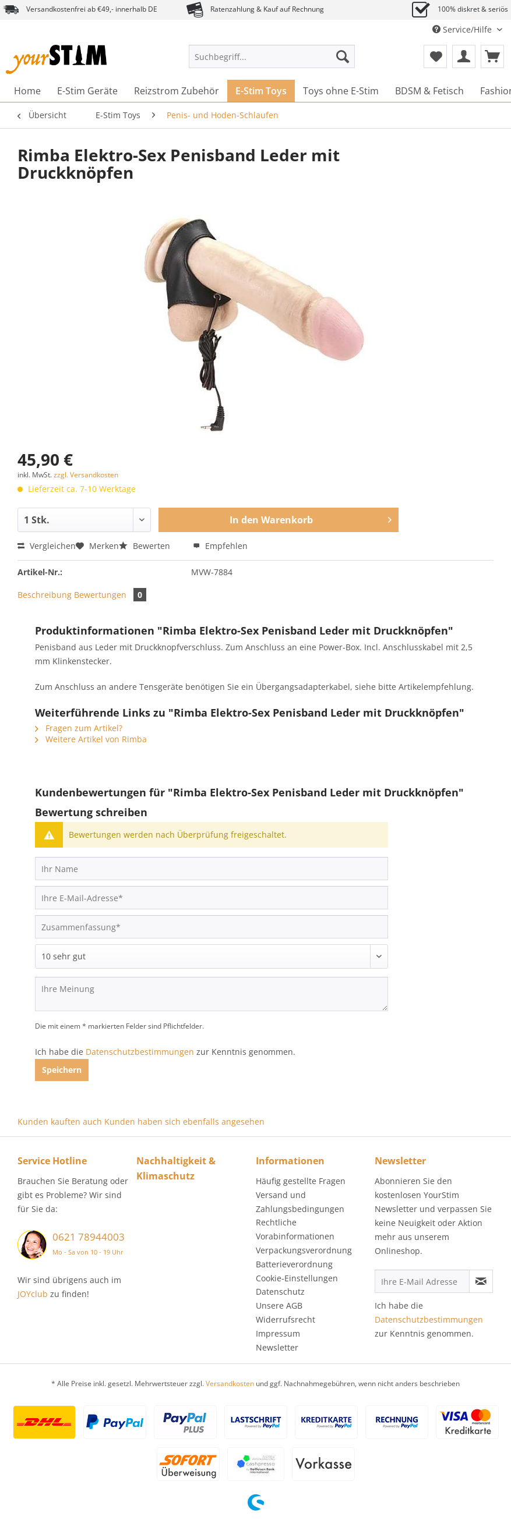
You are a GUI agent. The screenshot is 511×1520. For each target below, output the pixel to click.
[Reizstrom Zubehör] (176, 91)
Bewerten (145, 545)
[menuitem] (272, 62)
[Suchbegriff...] (272, 56)
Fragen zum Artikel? (78, 728)
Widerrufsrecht (285, 1319)
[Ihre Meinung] (211, 994)
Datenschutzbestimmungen (140, 1051)
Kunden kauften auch (59, 1121)
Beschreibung (44, 594)
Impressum (278, 1333)
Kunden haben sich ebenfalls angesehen (184, 1121)
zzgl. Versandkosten (86, 475)
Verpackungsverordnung (304, 1250)
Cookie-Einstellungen (297, 1278)
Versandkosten (230, 1383)
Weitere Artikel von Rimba (91, 739)
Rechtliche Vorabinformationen (295, 1229)
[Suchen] (342, 56)
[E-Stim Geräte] (87, 91)
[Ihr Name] (211, 868)
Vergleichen (46, 545)
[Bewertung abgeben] (211, 956)
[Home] (27, 91)
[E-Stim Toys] (261, 91)
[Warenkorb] (492, 56)
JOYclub (32, 1293)
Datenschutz (280, 1291)
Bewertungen (110, 594)
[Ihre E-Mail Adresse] (422, 1281)
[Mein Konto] (463, 56)
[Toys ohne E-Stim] (341, 91)
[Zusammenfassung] (211, 926)
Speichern (62, 1069)
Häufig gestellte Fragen (301, 1180)
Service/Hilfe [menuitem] (463, 29)
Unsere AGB (279, 1305)
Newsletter (277, 1347)
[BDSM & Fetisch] (429, 91)
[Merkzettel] (435, 56)
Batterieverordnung (294, 1264)
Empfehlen (220, 545)
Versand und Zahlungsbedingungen (300, 1201)
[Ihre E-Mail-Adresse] (211, 897)
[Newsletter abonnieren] (481, 1281)
